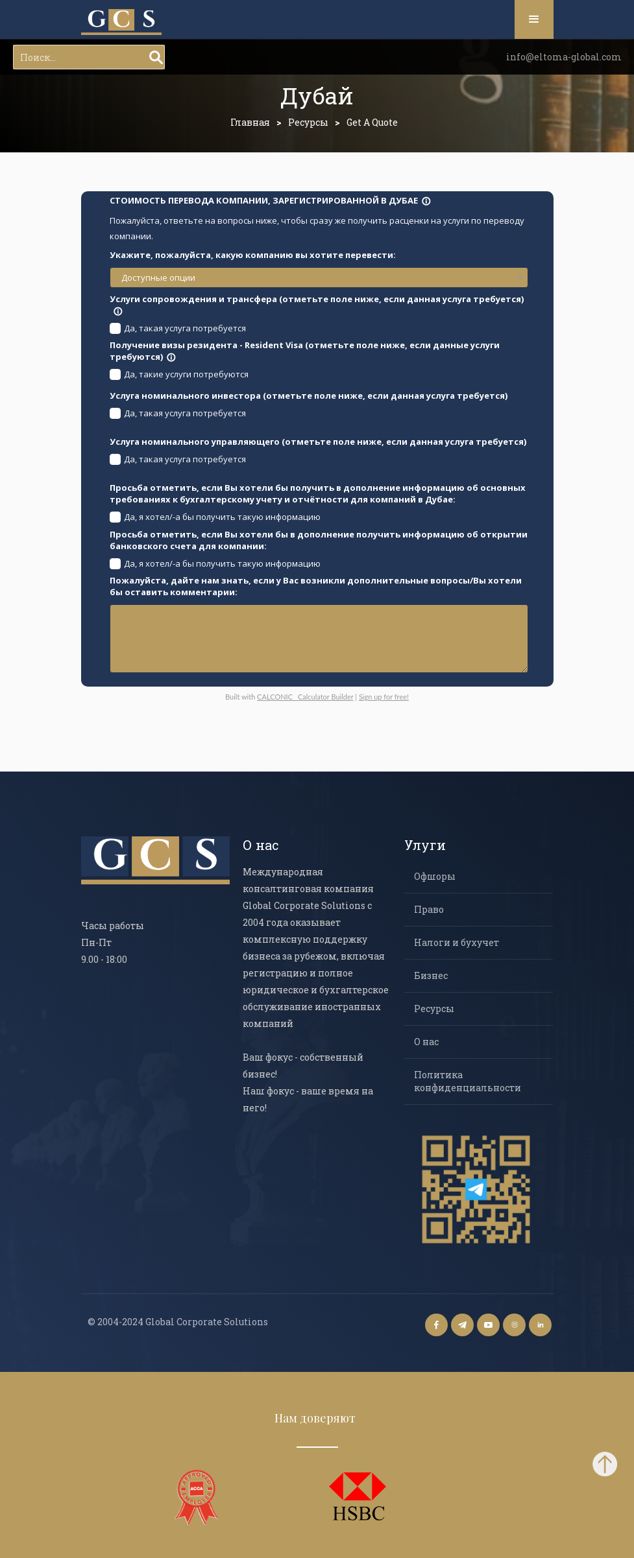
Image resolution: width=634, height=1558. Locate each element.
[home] (121, 22)
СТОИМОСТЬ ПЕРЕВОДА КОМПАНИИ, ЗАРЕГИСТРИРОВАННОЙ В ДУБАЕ (270, 200)
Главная (250, 122)
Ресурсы (308, 122)
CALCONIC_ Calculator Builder (305, 696)
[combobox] (319, 277)
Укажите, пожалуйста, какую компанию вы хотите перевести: (253, 255)
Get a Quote (372, 122)
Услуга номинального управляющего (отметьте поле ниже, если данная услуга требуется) (318, 441)
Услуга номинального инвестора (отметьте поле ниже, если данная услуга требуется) (308, 395)
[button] (534, 19)
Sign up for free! (384, 696)
